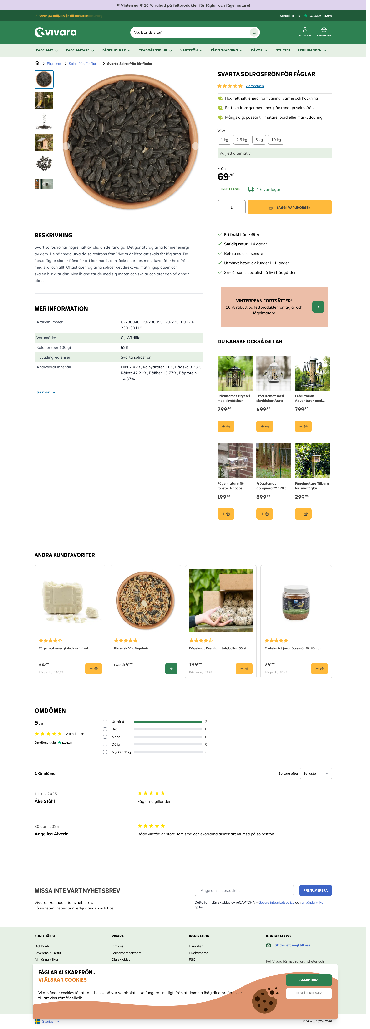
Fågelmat (47, 51)
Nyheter (283, 51)
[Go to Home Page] (37, 63)
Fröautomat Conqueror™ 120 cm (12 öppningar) (272, 486)
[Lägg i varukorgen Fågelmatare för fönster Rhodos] (226, 514)
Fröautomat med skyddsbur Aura (270, 397)
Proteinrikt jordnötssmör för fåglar (292, 648)
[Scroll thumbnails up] (44, 75)
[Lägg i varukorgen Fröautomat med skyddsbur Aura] (264, 426)
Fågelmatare (80, 51)
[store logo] (55, 32)
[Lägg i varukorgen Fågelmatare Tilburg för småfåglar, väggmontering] (303, 514)
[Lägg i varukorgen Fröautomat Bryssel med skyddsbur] (226, 426)
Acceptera (309, 980)
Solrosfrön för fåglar (84, 63)
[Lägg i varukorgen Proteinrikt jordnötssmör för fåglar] (319, 668)
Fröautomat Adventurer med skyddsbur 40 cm (309, 398)
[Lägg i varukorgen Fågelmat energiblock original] (93, 668)
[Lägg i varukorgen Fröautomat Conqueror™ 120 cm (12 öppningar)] (264, 514)
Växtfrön (191, 51)
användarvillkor (313, 902)
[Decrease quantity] (221, 207)
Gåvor (259, 51)
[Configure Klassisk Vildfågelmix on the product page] (171, 668)
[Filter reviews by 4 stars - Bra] (105, 729)
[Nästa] (195, 146)
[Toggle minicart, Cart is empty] (324, 32)
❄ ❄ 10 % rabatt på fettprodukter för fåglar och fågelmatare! (183, 5)
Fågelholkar (117, 51)
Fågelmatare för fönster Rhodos (231, 485)
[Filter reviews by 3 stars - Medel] (105, 737)
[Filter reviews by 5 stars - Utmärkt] (105, 721)
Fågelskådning (227, 51)
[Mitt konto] (305, 32)
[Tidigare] (66, 146)
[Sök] (254, 32)
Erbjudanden (312, 51)
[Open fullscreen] (130, 142)
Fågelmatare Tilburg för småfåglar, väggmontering (312, 486)
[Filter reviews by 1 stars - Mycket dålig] (105, 752)
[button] (230, 86)
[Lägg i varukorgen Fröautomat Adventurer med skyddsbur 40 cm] (303, 426)
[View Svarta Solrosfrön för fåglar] (44, 79)
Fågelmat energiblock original (63, 648)
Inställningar (309, 993)
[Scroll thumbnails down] (44, 209)
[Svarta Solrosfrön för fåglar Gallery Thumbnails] (44, 142)
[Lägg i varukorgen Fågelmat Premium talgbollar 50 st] (244, 668)
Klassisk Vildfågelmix (131, 648)
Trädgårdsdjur (156, 51)
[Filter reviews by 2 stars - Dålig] (105, 744)
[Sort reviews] (316, 773)
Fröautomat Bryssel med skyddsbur (234, 397)
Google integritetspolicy (276, 902)
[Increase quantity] (241, 207)
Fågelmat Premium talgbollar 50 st (218, 648)
